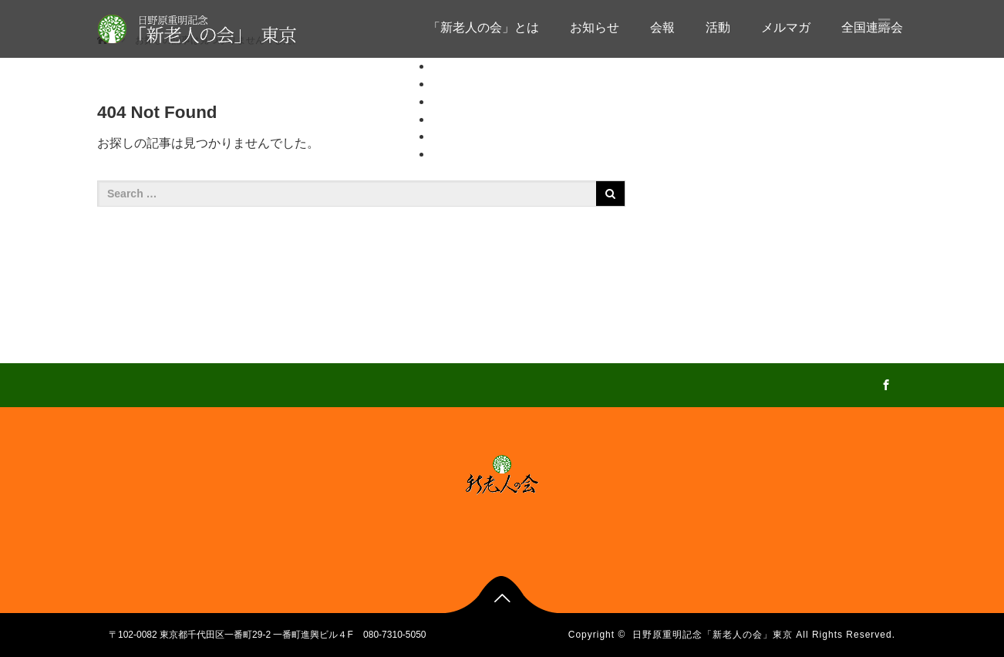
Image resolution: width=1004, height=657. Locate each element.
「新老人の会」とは (483, 27)
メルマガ (785, 27)
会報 (662, 27)
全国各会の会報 (506, 171)
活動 (718, 27)
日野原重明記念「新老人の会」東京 (712, 634)
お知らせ (594, 27)
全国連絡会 (463, 153)
